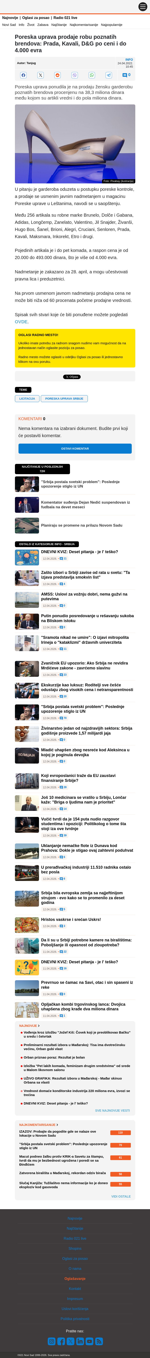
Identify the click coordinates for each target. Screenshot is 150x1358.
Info (21, 25)
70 (63, 718)
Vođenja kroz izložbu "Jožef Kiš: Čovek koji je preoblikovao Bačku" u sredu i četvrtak (77, 1034)
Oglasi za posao (35, 18)
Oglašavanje (74, 1279)
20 (63, 696)
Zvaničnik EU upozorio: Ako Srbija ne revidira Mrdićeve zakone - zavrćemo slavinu (84, 665)
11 (63, 558)
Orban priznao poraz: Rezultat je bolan (54, 1057)
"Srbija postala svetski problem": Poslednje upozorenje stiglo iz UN (80, 484)
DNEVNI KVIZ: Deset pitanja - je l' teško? (79, 552)
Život (31, 25)
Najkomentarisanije (84, 25)
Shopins (75, 1248)
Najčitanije (59, 25)
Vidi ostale (121, 1196)
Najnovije (10, 18)
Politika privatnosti (75, 1319)
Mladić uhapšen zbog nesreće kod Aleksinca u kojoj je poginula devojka (85, 752)
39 (63, 835)
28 (63, 787)
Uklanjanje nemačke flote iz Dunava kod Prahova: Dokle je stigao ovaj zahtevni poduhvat (87, 848)
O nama (75, 1269)
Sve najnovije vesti (112, 1110)
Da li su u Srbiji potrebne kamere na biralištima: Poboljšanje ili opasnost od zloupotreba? (86, 942)
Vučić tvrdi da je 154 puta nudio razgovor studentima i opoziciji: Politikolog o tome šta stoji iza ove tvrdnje (83, 824)
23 (63, 675)
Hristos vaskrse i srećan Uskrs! (71, 919)
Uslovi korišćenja (75, 1309)
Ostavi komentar (75, 448)
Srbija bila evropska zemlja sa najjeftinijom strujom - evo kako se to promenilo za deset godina (83, 898)
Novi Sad (9, 25)
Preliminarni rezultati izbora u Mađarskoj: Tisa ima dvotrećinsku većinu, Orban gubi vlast (74, 1047)
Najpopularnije (111, 25)
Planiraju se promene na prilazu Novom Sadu (82, 525)
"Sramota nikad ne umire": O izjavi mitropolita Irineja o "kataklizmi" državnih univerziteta (85, 640)
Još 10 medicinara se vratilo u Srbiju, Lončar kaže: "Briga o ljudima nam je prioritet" (83, 800)
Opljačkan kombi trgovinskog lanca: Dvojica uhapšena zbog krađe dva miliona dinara (83, 1006)
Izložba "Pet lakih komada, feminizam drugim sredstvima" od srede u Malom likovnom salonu (77, 1068)
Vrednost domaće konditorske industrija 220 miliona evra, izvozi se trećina (77, 1093)
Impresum (75, 1299)
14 (63, 809)
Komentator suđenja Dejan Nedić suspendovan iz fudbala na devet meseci (85, 504)
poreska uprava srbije (64, 398)
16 (63, 968)
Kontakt (75, 1289)
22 (63, 951)
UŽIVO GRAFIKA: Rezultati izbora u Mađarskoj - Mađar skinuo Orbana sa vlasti (73, 1080)
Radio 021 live (65, 18)
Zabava (42, 25)
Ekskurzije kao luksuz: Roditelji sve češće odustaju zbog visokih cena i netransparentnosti (87, 687)
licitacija (27, 398)
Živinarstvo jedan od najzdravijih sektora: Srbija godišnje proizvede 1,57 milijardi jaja (86, 730)
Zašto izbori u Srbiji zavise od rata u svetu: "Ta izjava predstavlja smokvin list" (85, 575)
